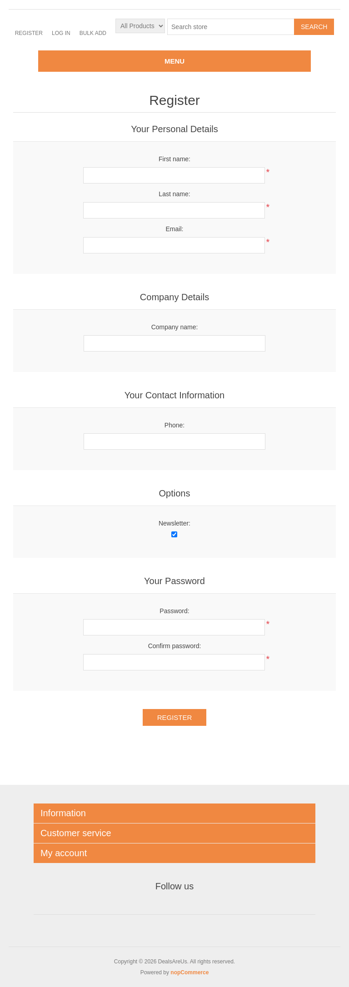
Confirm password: (174, 646)
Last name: (174, 194)
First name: (174, 159)
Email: (175, 229)
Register (29, 33)
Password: (174, 611)
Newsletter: (174, 523)
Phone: (174, 425)
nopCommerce (189, 972)
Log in (61, 33)
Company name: (174, 327)
